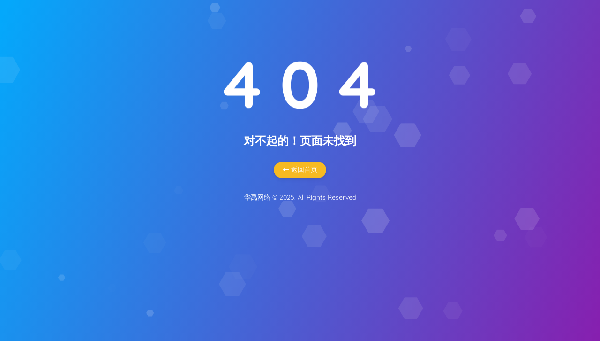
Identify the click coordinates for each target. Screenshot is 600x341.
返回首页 (300, 169)
